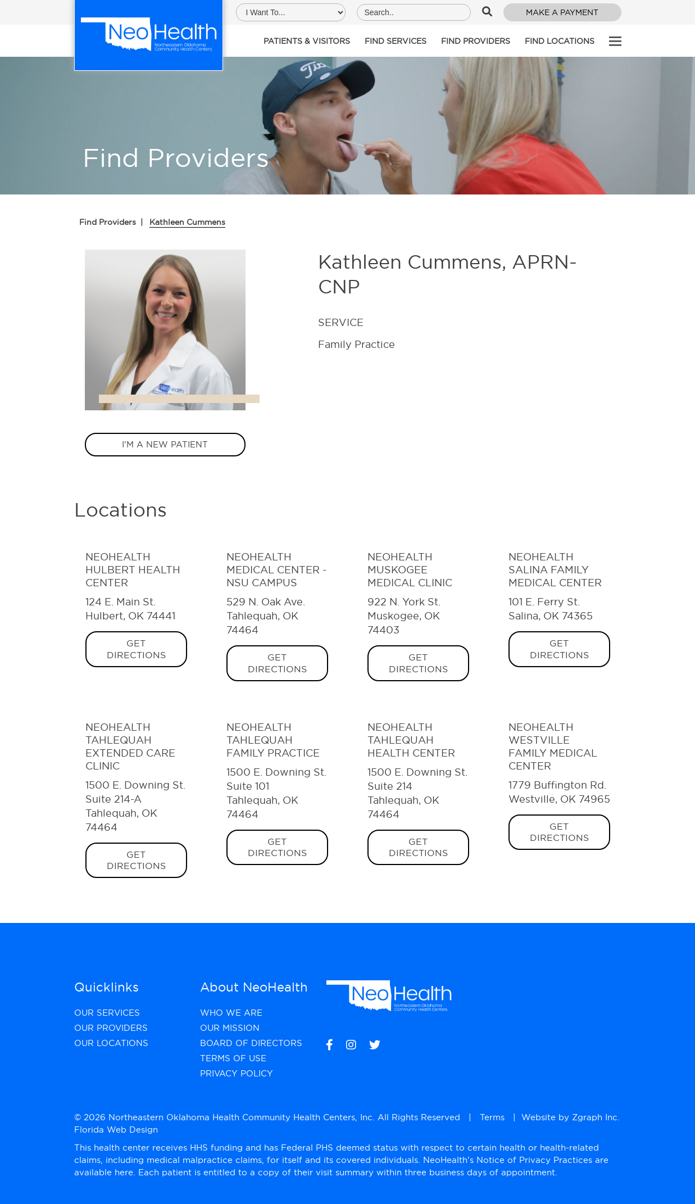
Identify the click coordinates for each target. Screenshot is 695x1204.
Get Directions (136, 648)
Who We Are (231, 1012)
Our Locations (111, 1043)
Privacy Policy (236, 1073)
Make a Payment (562, 12)
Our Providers (111, 1027)
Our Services (107, 1012)
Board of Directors (251, 1043)
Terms (492, 1117)
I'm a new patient (165, 444)
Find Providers (475, 41)
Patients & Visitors (307, 41)
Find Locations (559, 41)
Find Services (395, 41)
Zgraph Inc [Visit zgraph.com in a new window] (594, 1117)
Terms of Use (233, 1058)
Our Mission (230, 1027)
